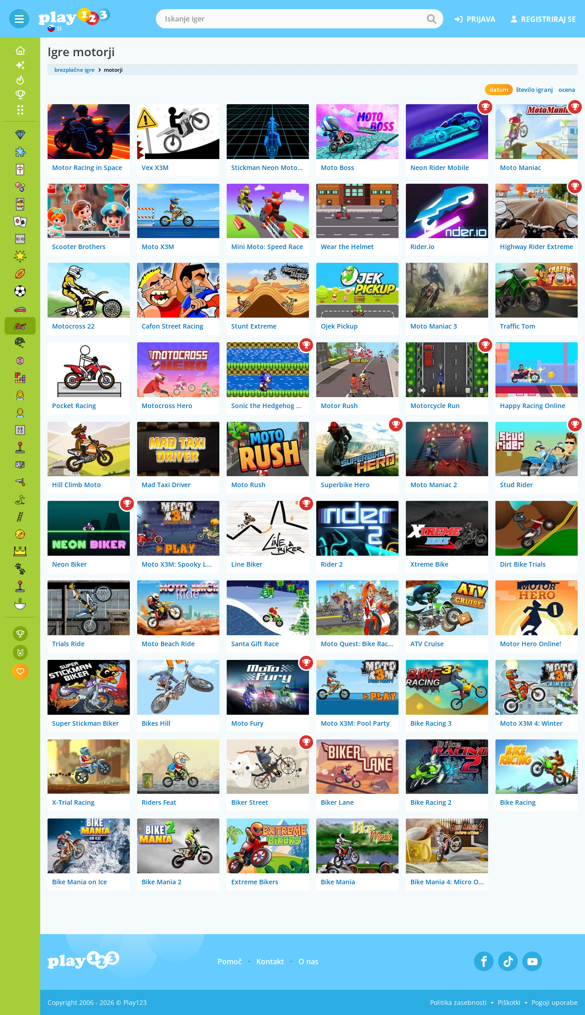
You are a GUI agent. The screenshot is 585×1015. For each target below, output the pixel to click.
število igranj (534, 89)
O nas (308, 962)
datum (498, 89)
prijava (475, 19)
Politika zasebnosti (458, 1002)
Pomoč (230, 962)
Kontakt (270, 962)
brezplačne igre (74, 70)
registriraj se (543, 19)
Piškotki (509, 1002)
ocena (566, 89)
